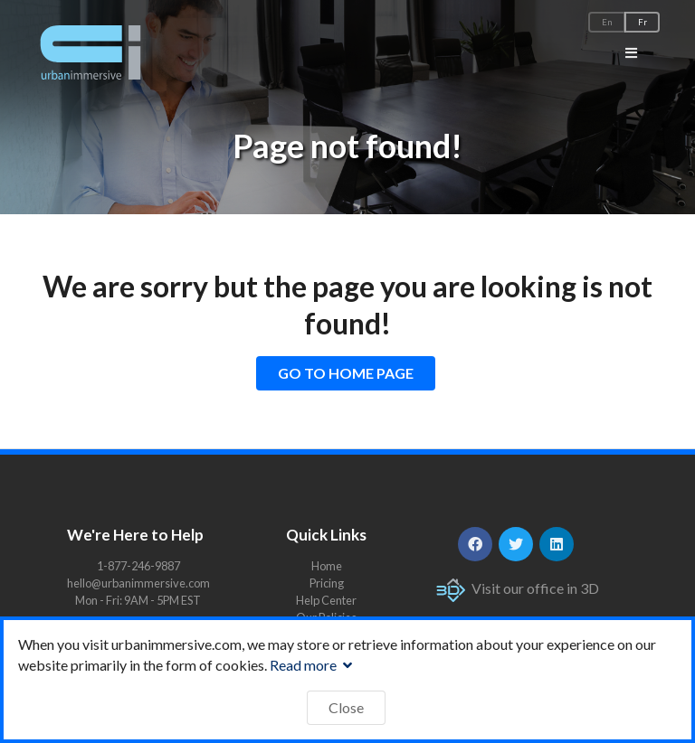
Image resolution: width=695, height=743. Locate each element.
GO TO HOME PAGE (346, 372)
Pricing (326, 583)
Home (326, 566)
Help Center (326, 600)
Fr (642, 22)
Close (346, 707)
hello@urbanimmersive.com (138, 583)
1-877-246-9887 (138, 566)
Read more (313, 664)
